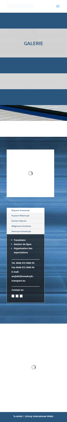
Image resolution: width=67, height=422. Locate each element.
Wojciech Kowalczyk (21, 210)
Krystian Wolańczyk (20, 215)
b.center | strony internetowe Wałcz (33, 416)
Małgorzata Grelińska (21, 226)
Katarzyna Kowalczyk (21, 231)
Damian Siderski (19, 220)
